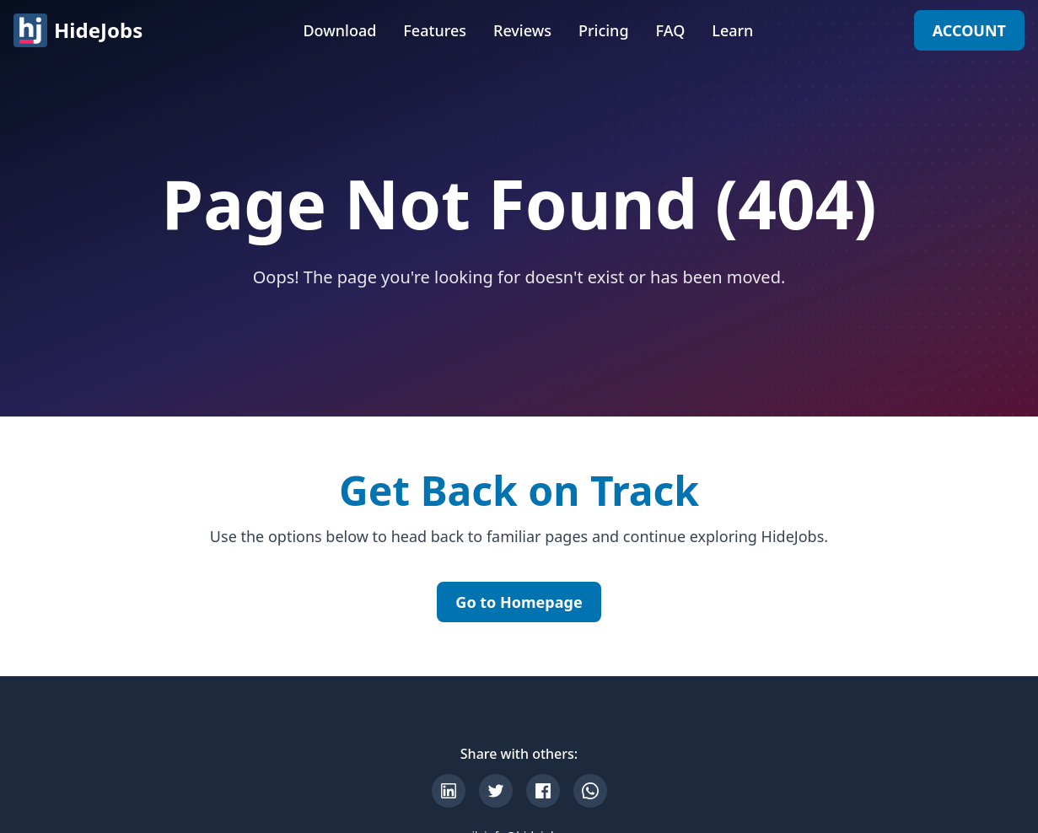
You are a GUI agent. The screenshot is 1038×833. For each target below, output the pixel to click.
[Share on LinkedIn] (448, 791)
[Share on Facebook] (543, 791)
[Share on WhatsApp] (590, 791)
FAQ (671, 30)
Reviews (522, 30)
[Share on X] (496, 791)
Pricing (603, 30)
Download (339, 30)
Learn (732, 30)
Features (434, 30)
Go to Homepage (518, 602)
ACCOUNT (969, 30)
